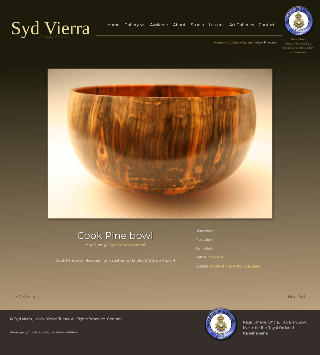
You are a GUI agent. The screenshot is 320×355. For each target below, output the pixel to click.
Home (218, 42)
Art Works (232, 42)
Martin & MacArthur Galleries (235, 266)
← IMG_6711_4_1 (24, 296)
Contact (114, 319)
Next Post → (299, 296)
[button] (142, 25)
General (247, 42)
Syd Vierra (50, 28)
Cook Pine (216, 257)
